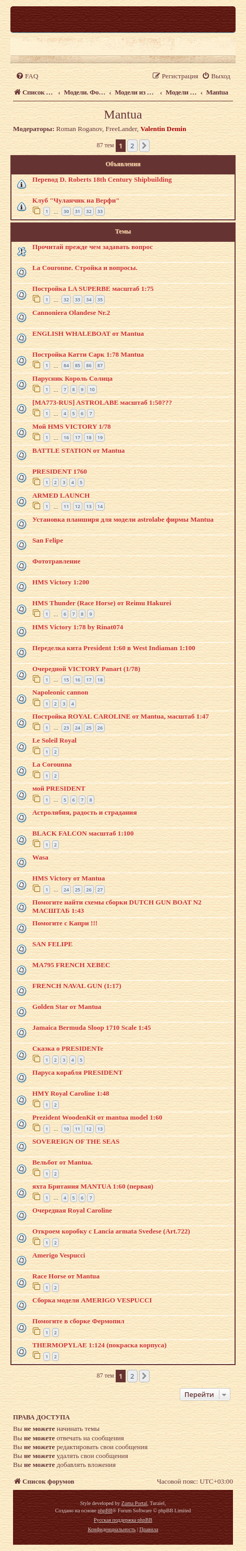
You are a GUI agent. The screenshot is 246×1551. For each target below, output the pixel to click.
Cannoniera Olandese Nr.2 (71, 312)
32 (88, 211)
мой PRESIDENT (58, 788)
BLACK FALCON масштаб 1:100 (83, 833)
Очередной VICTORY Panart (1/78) (86, 669)
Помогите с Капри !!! (64, 923)
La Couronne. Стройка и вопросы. (85, 268)
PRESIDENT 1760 (59, 471)
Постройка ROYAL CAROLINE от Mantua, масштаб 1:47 (120, 716)
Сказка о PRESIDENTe (67, 1048)
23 (66, 727)
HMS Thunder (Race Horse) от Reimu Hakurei (101, 603)
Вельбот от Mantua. (62, 1162)
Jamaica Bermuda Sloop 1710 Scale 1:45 (91, 1027)
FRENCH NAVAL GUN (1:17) (76, 986)
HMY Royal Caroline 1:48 (70, 1093)
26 (100, 727)
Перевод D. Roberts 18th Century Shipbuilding (102, 179)
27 (100, 889)
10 (91, 389)
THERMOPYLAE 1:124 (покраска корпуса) (99, 1345)
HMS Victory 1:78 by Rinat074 (77, 627)
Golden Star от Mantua (66, 1007)
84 (66, 365)
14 (100, 506)
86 (88, 365)
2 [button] (132, 145)
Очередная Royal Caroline (72, 1210)
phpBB (104, 1510)
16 (66, 437)
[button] (144, 145)
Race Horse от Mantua (66, 1276)
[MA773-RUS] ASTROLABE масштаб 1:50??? (102, 402)
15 (66, 679)
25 (88, 727)
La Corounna (52, 764)
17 (77, 437)
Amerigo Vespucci (58, 1255)
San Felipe (47, 540)
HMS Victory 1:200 (60, 582)
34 (88, 299)
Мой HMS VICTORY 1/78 (71, 426)
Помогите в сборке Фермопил (78, 1321)
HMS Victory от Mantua (68, 878)
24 (77, 727)
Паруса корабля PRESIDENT (77, 1072)
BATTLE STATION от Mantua (78, 450)
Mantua (123, 114)
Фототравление (56, 561)
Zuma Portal (134, 1503)
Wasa (40, 857)
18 (88, 437)
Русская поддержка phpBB (123, 1520)
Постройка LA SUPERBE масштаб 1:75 (93, 288)
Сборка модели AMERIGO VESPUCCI (92, 1300)
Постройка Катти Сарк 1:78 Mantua (88, 354)
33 (100, 211)
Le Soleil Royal (54, 740)
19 (100, 437)
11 (66, 506)
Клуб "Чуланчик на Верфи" (76, 200)
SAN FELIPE (52, 944)
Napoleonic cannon (60, 692)
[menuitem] (27, 76)
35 (100, 299)
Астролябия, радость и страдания (84, 812)
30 (66, 211)
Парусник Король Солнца (72, 378)
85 (77, 365)
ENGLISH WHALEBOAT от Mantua (88, 333)
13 (88, 506)
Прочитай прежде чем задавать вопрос (92, 247)
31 (77, 211)
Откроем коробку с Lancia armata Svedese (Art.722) (111, 1231)
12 (77, 506)
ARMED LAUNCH (61, 495)
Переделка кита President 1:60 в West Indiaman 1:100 (113, 648)
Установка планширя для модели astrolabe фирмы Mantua (123, 519)
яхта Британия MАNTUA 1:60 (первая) (92, 1186)
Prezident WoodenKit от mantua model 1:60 (97, 1117)
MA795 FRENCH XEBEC (71, 965)
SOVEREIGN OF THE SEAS (75, 1141)
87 (100, 365)
